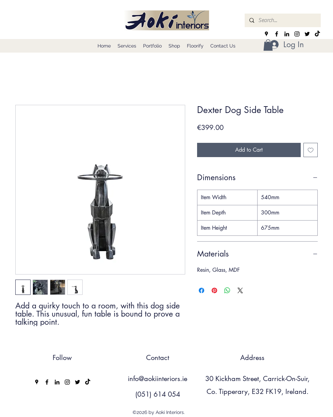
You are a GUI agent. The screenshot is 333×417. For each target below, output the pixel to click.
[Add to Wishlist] (310, 150)
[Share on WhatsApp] (227, 290)
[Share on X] (240, 290)
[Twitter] (307, 34)
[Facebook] (276, 34)
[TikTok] (317, 34)
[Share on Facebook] (201, 290)
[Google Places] (266, 34)
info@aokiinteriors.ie (157, 378)
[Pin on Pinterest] (214, 290)
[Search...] (282, 20)
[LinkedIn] (286, 34)
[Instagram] (297, 34)
